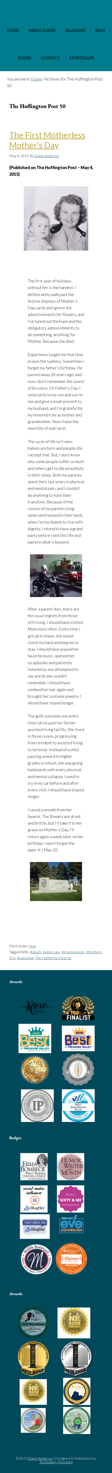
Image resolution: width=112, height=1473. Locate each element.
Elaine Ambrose (56, 8)
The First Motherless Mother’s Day (47, 140)
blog (32, 946)
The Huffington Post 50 (53, 958)
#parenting (25, 958)
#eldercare (51, 952)
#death (35, 952)
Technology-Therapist (56, 1462)
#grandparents (73, 952)
